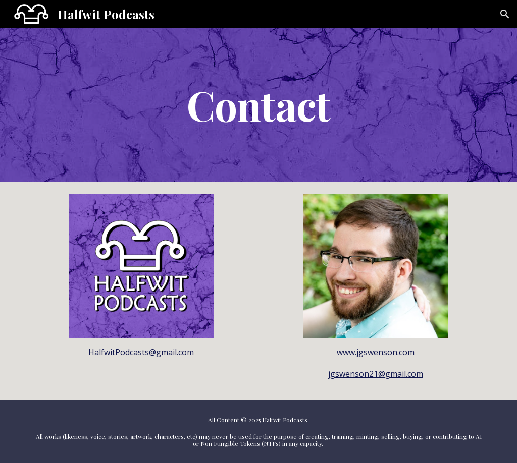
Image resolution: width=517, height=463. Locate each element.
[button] (505, 14)
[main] (258, 105)
